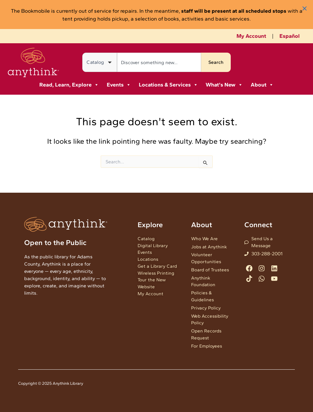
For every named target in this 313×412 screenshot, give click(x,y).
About (262, 85)
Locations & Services (168, 85)
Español (289, 36)
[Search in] (99, 62)
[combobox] (159, 62)
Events (119, 85)
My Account (251, 36)
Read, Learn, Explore (69, 85)
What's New (224, 85)
